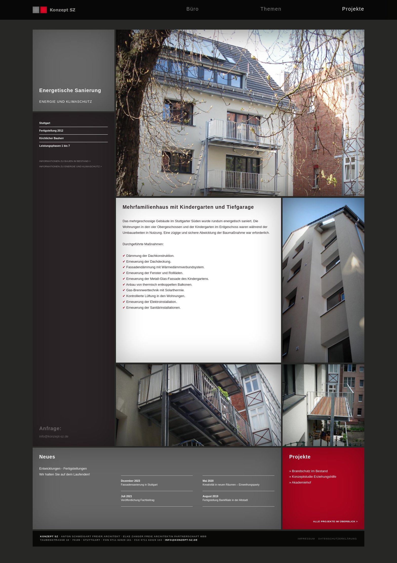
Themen (271, 9)
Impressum (306, 538)
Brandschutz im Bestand (310, 471)
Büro (192, 9)
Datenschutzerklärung (337, 538)
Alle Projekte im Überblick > (335, 521)
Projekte (353, 9)
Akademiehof (301, 482)
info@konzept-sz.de (53, 436)
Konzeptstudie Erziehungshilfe (314, 476)
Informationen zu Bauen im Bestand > (65, 161)
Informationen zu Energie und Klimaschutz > (70, 166)
